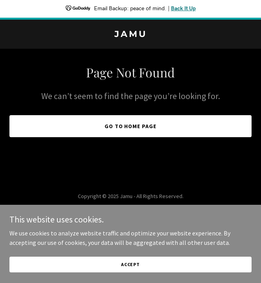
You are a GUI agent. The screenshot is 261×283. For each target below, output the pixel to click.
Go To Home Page (131, 126)
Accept (130, 264)
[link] (130, 35)
